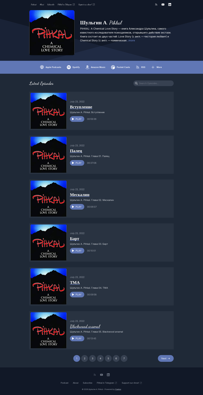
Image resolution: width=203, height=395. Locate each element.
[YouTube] (163, 4)
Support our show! (87, 4)
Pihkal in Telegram (66, 4)
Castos (118, 389)
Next (165, 358)
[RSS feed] (156, 4)
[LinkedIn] (170, 4)
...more (130, 40)
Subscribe (50, 4)
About (42, 4)
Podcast (34, 4)
